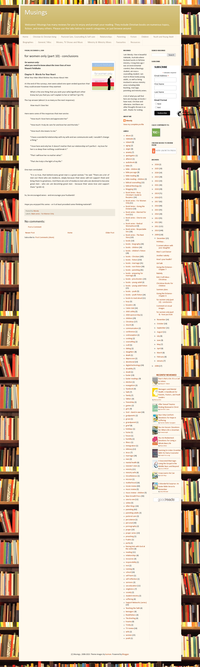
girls (127, 409)
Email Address (161, 75)
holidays (129, 429)
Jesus (128, 453)
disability (129, 369)
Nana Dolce (163, 446)
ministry (129, 469)
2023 (157, 177)
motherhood (131, 483)
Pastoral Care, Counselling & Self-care (78, 37)
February (160, 357)
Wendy (36, 211)
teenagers (130, 612)
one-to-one (130, 500)
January (160, 361)
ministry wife (131, 473)
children (129, 318)
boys (128, 302)
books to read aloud (134, 298)
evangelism (130, 385)
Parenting (121, 37)
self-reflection (131, 579)
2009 (157, 235)
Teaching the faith (133, 608)
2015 (157, 210)
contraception (131, 335)
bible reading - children (135, 179)
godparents (130, 416)
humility (129, 439)
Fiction (133, 37)
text (159, 107)
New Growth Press (133, 496)
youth (128, 638)
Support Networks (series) (136, 603)
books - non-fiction (133, 267)
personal (129, 523)
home (128, 432)
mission (129, 479)
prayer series (131, 533)
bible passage (131, 172)
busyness (129, 305)
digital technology (133, 365)
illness (128, 442)
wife (127, 632)
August (160, 332)
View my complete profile (133, 125)
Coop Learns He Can (166, 473)
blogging (129, 189)
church (128, 325)
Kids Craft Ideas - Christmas (163, 278)
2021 (157, 185)
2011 (157, 226)
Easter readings (132, 379)
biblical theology (132, 186)
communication (132, 328)
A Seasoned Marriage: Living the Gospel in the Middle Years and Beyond (168, 464)
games (128, 406)
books (128, 241)
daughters (130, 352)
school (128, 572)
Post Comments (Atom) (44, 237)
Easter (128, 375)
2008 (157, 366)
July (158, 336)
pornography (131, 526)
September (161, 328)
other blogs (130, 506)
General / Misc (44, 42)
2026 (157, 165)
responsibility (131, 562)
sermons (129, 582)
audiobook (130, 162)
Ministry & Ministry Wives (99, 42)
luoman (108, 654)
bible (128, 166)
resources (130, 559)
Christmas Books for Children (165, 284)
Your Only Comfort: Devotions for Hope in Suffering (167, 418)
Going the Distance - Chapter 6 (165, 295)
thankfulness (131, 615)
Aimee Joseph (164, 432)
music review (131, 489)
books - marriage (133, 263)
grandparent (131, 422)
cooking (129, 339)
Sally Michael (164, 491)
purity (128, 543)
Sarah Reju (163, 475)
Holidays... (161, 242)
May (159, 344)
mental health (131, 463)
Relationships (106, 37)
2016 (157, 206)
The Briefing (131, 618)
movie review (131, 486)
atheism (129, 159)
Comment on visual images (164, 307)
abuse (128, 136)
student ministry (132, 596)
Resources (135, 42)
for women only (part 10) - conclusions (165, 301)
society (128, 592)
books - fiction (131, 260)
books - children (132, 247)
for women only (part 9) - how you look (165, 313)
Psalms (128, 540)
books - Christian (132, 257)
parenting (130, 510)
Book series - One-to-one (136, 218)
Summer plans (162, 290)
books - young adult (134, 282)
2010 (157, 231)
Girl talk (160, 263)
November (161, 320)
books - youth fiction (134, 295)
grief (128, 426)
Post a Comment (34, 227)
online (128, 503)
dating (128, 349)
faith (127, 392)
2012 (157, 222)
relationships (131, 555)
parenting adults (132, 513)
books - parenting (133, 270)
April (159, 349)
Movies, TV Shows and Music (69, 42)
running (129, 569)
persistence (130, 520)
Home (25, 37)
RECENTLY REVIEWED (166, 375)
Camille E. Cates (165, 409)
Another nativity (163, 256)
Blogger (125, 654)
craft (128, 345)
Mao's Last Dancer (164, 252)
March (159, 353)
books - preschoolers (134, 279)
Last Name (159, 92)
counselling (130, 342)
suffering (129, 599)
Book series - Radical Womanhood (134, 225)
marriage (129, 456)
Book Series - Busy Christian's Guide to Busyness (133, 195)
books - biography (133, 244)
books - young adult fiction (136, 286)
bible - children (131, 169)
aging (128, 146)
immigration (131, 446)
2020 (157, 189)
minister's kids (131, 466)
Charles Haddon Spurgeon (167, 423)
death (128, 355)
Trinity (128, 625)
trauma (129, 622)
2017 (157, 202)
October (160, 324)
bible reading (131, 176)
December (161, 238)
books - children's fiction (135, 251)
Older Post (110, 233)
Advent (128, 142)
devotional (130, 362)
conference (130, 332)
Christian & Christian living (44, 37)
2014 (157, 214)
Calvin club (130, 308)
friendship (130, 402)
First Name (159, 84)
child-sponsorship (133, 315)
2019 (157, 193)
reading (129, 552)
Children (145, 37)
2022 (157, 181)
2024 (157, 173)
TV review (130, 628)
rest (127, 566)
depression (130, 359)
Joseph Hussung (165, 455)
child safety (130, 312)
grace (128, 419)
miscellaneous (131, 476)
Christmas (130, 322)
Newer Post (30, 233)
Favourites (121, 42)
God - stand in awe (133, 412)
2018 (157, 198)
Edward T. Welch (165, 384)
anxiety (128, 152)
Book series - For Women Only (42, 214)
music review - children (135, 493)
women (129, 635)
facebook (129, 389)
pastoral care (131, 516)
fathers (129, 399)
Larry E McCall (164, 468)
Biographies (28, 42)
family (128, 395)
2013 (157, 218)
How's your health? (164, 259)
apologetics (130, 156)
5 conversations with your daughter (165, 247)
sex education (131, 586)
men (127, 459)
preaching (130, 536)
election (129, 382)
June (159, 340)
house (128, 436)
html (159, 104)
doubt (128, 372)
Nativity (159, 273)
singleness (130, 589)
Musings (36, 12)
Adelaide (129, 139)
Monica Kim (157, 400)
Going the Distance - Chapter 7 (165, 268)
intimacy (129, 449)
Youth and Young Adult (163, 37)
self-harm (130, 576)
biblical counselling (133, 183)
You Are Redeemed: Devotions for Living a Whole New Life (167, 441)
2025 (157, 169)
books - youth (131, 291)
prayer (128, 530)
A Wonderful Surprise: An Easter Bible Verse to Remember (168, 486)
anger (128, 149)
